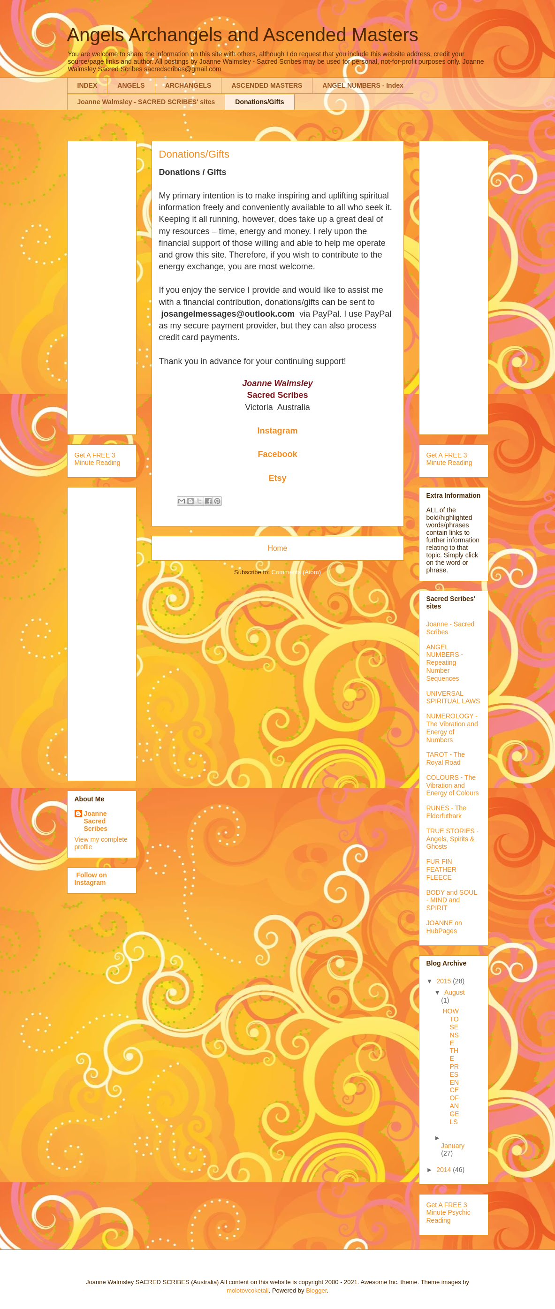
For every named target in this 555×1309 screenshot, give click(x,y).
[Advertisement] (112, 285)
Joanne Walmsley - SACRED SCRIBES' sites (146, 102)
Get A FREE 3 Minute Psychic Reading (448, 1213)
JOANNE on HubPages (444, 927)
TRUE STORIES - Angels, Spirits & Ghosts (452, 839)
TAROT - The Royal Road (445, 758)
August (454, 992)
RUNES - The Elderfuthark (446, 812)
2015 (444, 981)
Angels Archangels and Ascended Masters (242, 34)
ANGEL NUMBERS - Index (362, 85)
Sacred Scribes (277, 395)
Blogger (316, 1290)
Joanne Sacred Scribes (96, 821)
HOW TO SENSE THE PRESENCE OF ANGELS (450, 1066)
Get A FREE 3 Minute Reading (98, 459)
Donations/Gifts (259, 102)
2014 (444, 1169)
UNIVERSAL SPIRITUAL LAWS (453, 697)
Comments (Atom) (296, 572)
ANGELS (130, 85)
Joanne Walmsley (277, 383)
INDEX (87, 85)
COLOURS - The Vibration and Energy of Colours (452, 785)
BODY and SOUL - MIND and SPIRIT (451, 900)
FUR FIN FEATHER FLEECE (441, 869)
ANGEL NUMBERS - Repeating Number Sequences (445, 662)
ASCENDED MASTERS (266, 85)
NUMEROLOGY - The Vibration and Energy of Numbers (452, 727)
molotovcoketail (248, 1290)
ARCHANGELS (188, 85)
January (452, 1145)
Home (278, 548)
